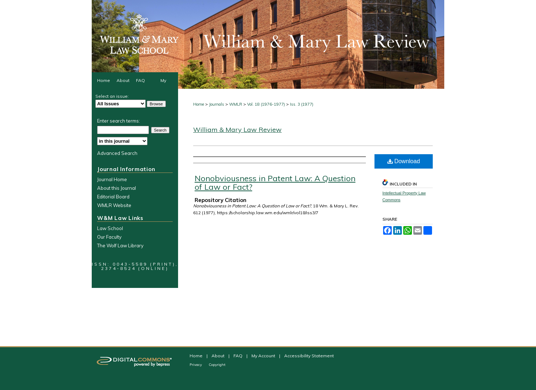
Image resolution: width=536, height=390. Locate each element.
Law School (110, 228)
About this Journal (116, 188)
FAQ (238, 355)
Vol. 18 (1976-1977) (266, 104)
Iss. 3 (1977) (301, 104)
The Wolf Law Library (120, 245)
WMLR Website (114, 205)
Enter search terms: (118, 121)
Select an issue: (112, 96)
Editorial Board (113, 196)
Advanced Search (117, 153)
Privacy (196, 364)
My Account (263, 355)
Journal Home (112, 179)
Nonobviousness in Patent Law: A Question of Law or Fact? (275, 182)
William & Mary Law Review (237, 129)
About (219, 355)
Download (403, 161)
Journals (216, 104)
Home (198, 104)
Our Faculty (109, 237)
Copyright (217, 364)
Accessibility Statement (309, 355)
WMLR (235, 104)
